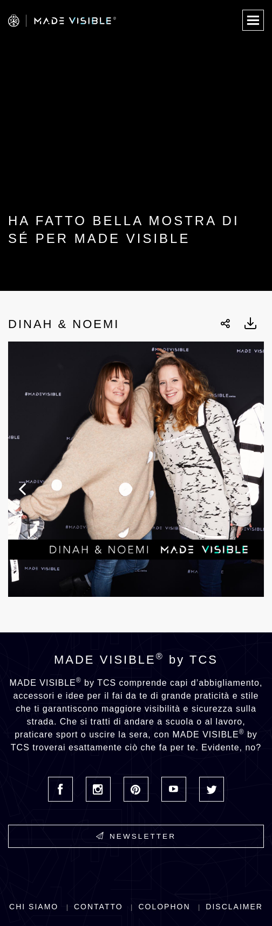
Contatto (98, 906)
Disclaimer (234, 906)
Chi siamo (33, 906)
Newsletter (136, 836)
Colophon (164, 906)
